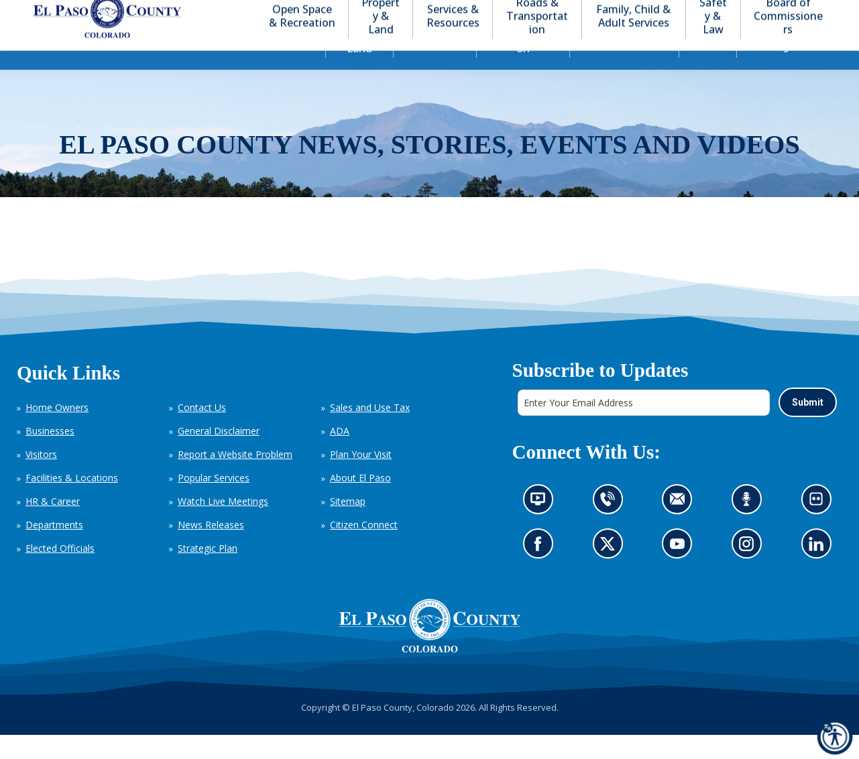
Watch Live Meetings (223, 525)
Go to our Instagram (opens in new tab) (750, 572)
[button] (773, 12)
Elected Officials (60, 572)
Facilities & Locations (71, 501)
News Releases (211, 548)
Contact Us (202, 431)
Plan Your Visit (361, 478)
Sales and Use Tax (370, 431)
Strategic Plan (207, 572)
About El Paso (360, 501)
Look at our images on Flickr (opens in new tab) (819, 527)
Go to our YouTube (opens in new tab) (680, 572)
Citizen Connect (364, 548)
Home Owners (57, 431)
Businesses (49, 455)
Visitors (41, 478)
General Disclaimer (219, 455)
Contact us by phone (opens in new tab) (610, 527)
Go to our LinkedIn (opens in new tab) (819, 572)
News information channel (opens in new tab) (541, 527)
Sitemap (347, 525)
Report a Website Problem (235, 478)
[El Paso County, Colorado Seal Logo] (429, 650)
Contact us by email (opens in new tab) (681, 527)
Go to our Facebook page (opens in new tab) (541, 572)
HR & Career (52, 525)
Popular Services (213, 501)
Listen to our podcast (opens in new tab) (749, 527)
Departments (54, 548)
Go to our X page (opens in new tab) (610, 572)
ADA (339, 455)
